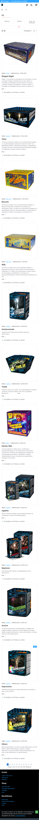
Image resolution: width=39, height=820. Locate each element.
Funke (7, 73)
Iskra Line (8, 199)
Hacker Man (7, 446)
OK (37, 812)
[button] (18, 26)
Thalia (4, 387)
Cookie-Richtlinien (20, 815)
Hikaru (4, 744)
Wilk (4, 265)
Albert (7, 443)
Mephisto (6, 568)
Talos (4, 139)
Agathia (5, 511)
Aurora (5, 625)
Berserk (5, 202)
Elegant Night (8, 76)
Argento (8, 136)
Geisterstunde (8, 329)
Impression (7, 686)
